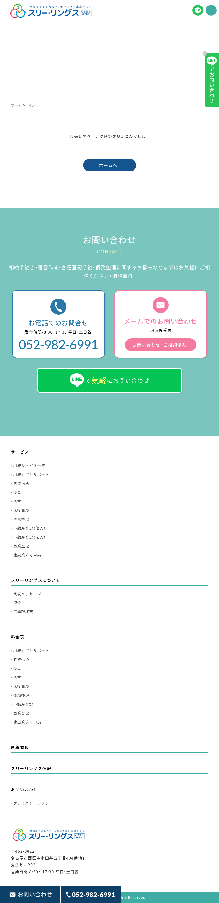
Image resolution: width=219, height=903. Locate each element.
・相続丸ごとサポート (30, 474)
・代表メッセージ (26, 593)
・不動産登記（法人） (28, 537)
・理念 (16, 602)
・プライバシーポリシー (32, 803)
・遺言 (16, 501)
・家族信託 (20, 483)
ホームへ (108, 165)
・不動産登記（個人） (28, 528)
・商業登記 (20, 545)
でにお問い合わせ (109, 380)
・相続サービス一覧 (28, 465)
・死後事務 (20, 510)
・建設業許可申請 (26, 554)
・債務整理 (20, 519)
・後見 (16, 492)
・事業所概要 (22, 611)
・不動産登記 (22, 704)
